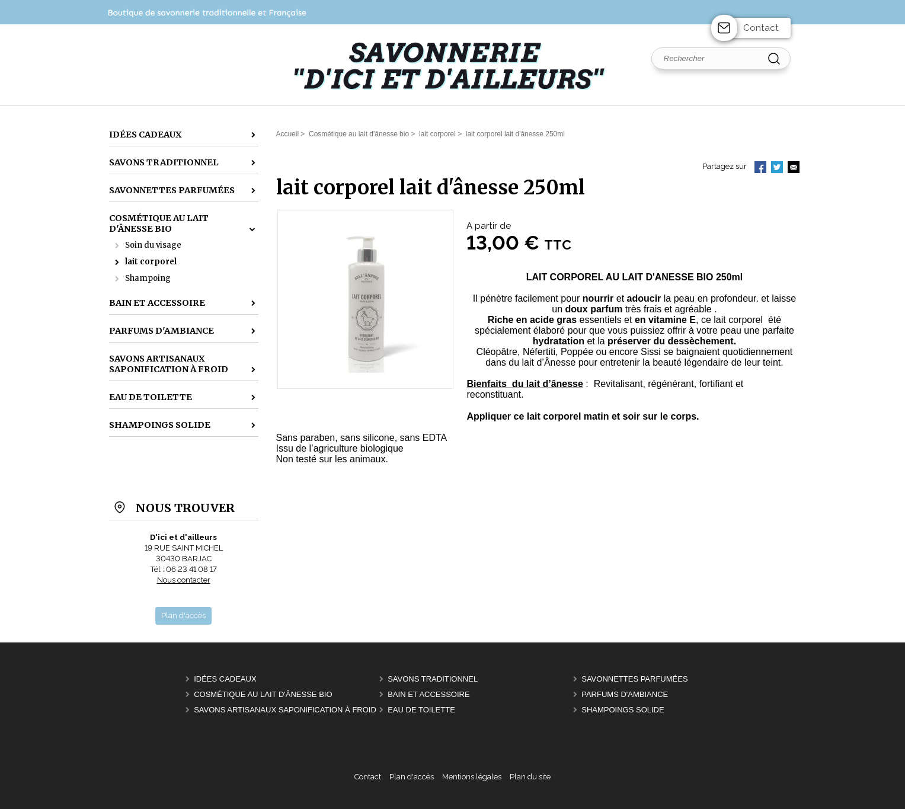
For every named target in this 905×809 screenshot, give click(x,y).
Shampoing (148, 278)
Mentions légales (471, 776)
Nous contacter (183, 579)
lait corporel (151, 262)
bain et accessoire (428, 694)
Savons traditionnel (433, 678)
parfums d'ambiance (624, 694)
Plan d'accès (411, 776)
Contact (761, 28)
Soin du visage (153, 245)
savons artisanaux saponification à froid (285, 709)
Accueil (287, 134)
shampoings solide (622, 709)
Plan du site (530, 776)
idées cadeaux (225, 678)
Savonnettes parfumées (634, 678)
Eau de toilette (421, 709)
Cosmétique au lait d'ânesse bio (263, 694)
